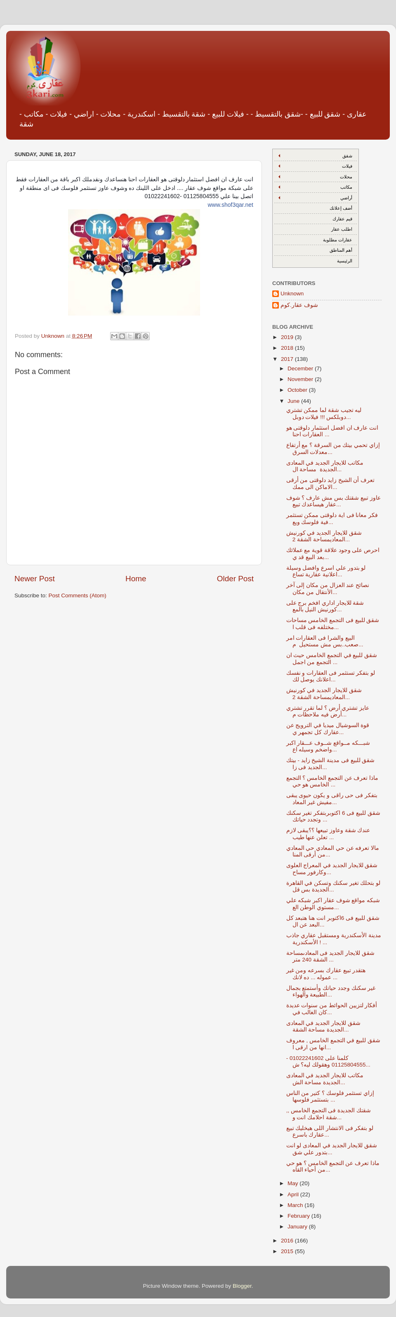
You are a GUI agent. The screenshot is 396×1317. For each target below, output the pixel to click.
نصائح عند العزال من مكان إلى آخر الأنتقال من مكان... (328, 588)
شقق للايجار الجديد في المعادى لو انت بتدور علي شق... (331, 1148)
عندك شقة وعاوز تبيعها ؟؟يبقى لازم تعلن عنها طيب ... (328, 833)
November (301, 379)
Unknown (292, 293)
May (293, 1183)
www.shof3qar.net (230, 204)
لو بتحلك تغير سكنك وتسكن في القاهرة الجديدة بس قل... (333, 886)
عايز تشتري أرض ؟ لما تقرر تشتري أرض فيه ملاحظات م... (328, 711)
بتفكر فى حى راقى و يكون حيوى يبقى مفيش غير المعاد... (331, 798)
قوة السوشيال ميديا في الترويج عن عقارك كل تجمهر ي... (328, 728)
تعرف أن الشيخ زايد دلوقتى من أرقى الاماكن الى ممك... (330, 483)
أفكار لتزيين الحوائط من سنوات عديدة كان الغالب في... (331, 1008)
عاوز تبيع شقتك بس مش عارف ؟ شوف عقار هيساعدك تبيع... (333, 501)
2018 (288, 348)
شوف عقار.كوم (299, 305)
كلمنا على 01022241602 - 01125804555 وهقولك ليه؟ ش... (328, 1061)
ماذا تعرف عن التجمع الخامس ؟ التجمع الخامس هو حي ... (332, 781)
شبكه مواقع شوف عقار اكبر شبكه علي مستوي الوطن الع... (333, 903)
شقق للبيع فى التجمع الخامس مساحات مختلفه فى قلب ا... (333, 623)
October (298, 390)
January (298, 1226)
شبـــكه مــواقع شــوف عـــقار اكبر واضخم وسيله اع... (328, 746)
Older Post (235, 578)
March (296, 1205)
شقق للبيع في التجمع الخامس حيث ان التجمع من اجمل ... (331, 658)
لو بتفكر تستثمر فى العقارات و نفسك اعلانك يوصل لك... (330, 676)
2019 (288, 337)
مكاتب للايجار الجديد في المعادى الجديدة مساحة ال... (324, 466)
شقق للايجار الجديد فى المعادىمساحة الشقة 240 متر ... (330, 956)
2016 (288, 1240)
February (299, 1216)
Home (135, 578)
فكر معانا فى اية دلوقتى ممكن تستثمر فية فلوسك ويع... (332, 518)
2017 (288, 359)
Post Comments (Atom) (77, 595)
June (294, 401)
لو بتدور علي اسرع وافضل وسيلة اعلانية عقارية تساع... (326, 571)
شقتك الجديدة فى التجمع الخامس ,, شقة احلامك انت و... (328, 1113)
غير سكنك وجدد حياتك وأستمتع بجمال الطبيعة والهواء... (331, 991)
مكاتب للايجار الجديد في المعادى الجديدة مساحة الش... (324, 1078)
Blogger (242, 1286)
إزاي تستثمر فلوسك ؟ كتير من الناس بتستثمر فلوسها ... (330, 1096)
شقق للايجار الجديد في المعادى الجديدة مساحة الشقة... (323, 1026)
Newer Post (34, 578)
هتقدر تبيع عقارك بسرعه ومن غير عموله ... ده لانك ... (326, 973)
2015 (288, 1251)
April (294, 1194)
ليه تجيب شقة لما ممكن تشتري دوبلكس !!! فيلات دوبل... (324, 413)
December (301, 368)
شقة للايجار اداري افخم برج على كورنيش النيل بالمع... (325, 606)
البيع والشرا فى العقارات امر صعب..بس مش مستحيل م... (324, 641)
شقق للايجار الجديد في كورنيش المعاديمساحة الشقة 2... (324, 536)
